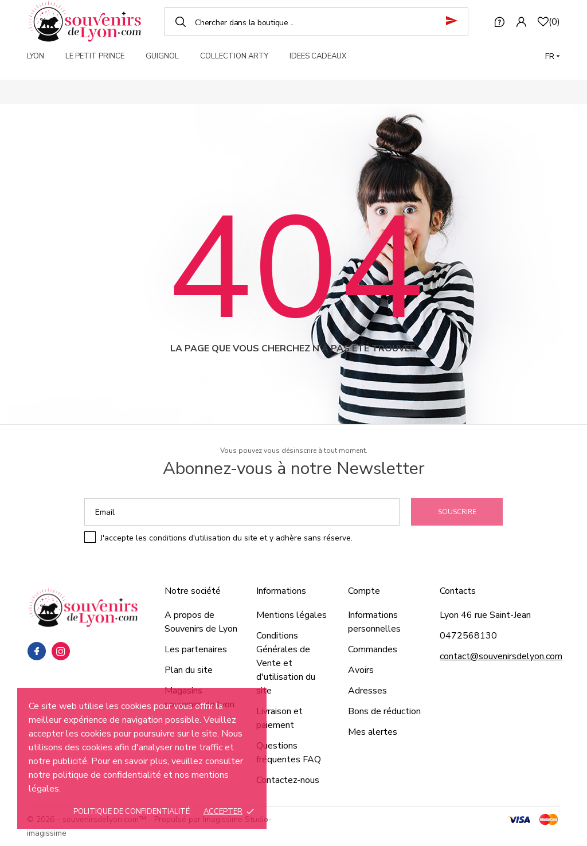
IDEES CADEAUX (317, 56)
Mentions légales (291, 615)
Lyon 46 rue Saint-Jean (485, 615)
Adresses (367, 690)
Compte (364, 591)
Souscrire (457, 511)
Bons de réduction (384, 711)
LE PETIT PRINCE (94, 56)
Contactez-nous (287, 780)
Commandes (372, 649)
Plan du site (189, 670)
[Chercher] (316, 21)
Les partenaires (196, 649)
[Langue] (552, 56)
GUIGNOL (162, 56)
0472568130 (468, 635)
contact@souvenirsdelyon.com (501, 656)
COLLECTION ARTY (234, 56)
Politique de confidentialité (131, 811)
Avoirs (361, 670)
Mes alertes (372, 732)
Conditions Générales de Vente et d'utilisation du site (285, 663)
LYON (35, 56)
